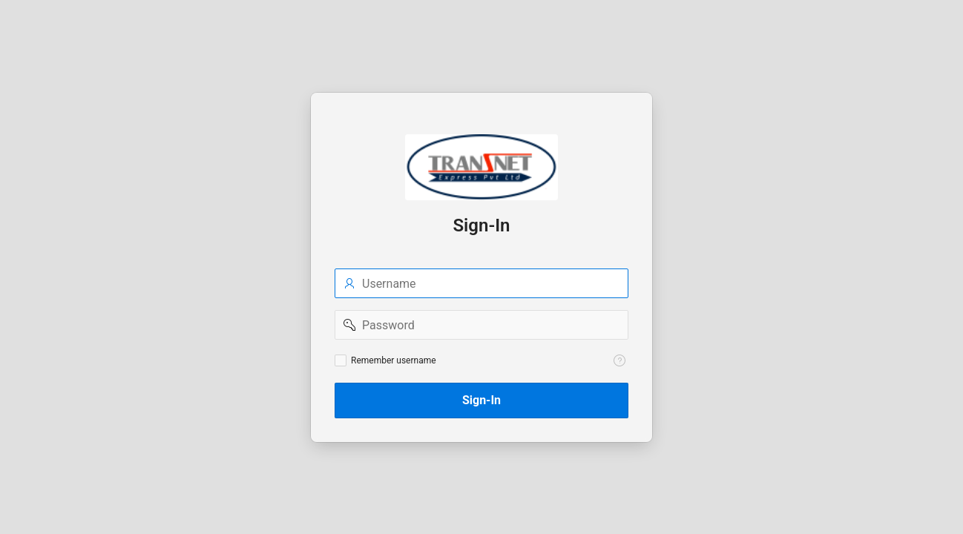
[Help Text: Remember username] (619, 360)
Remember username (393, 360)
